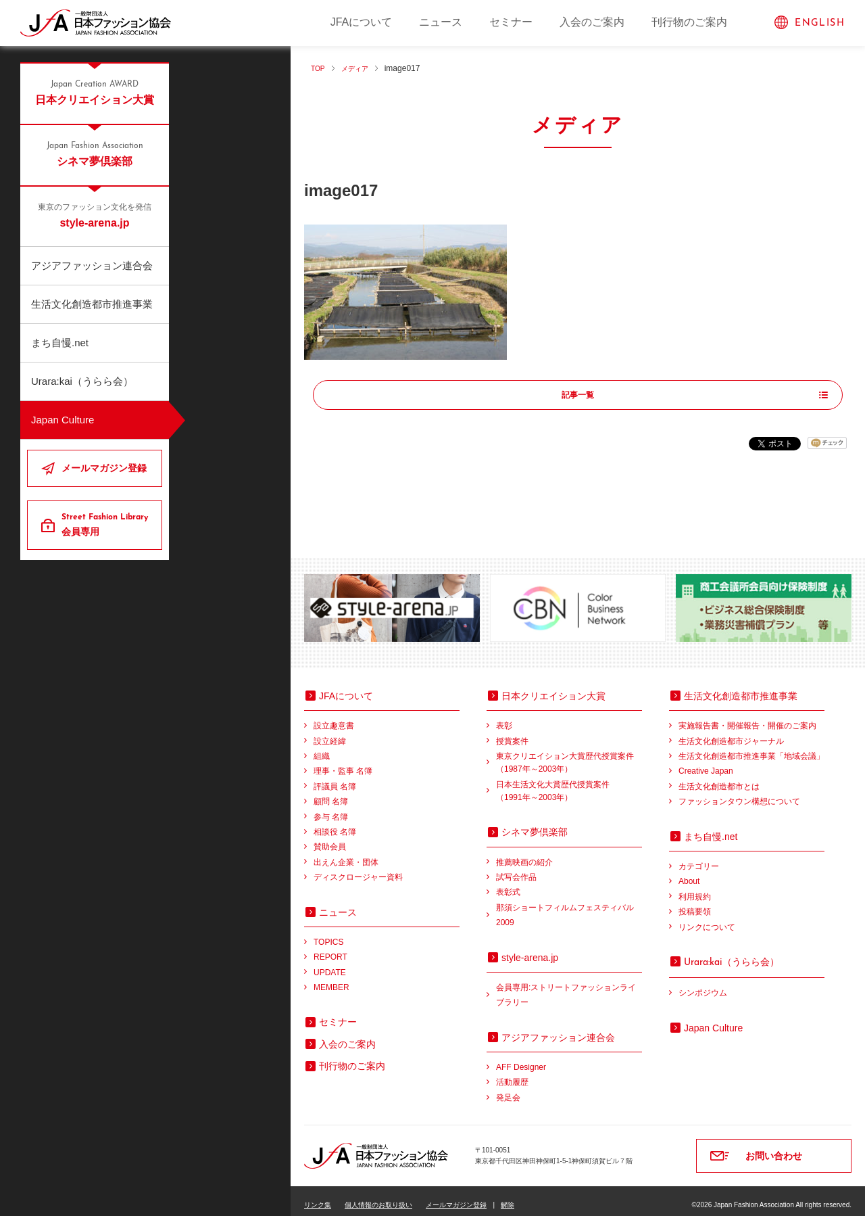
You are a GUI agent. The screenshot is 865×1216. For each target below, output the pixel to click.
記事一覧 (578, 395)
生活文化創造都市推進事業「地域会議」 (751, 748)
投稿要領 (694, 903)
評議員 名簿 (335, 778)
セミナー (511, 22)
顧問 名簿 (331, 793)
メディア (360, 68)
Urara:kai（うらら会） (82, 381)
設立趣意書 (334, 717)
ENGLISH (820, 23)
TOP (319, 68)
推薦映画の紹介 (524, 853)
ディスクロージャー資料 (358, 869)
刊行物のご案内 (689, 22)
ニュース (440, 22)
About (688, 873)
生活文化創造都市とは (719, 778)
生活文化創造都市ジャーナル (731, 732)
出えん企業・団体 (346, 853)
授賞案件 (512, 732)
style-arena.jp (94, 215)
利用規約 (694, 888)
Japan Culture (62, 419)
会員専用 (106, 524)
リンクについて (706, 918)
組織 (322, 748)
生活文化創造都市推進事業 (92, 304)
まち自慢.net (60, 342)
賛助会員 (330, 838)
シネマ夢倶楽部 (94, 153)
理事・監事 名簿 (343, 763)
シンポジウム (702, 984)
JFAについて (361, 22)
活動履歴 (512, 1074)
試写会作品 (516, 869)
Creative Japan (705, 763)
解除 (507, 1196)
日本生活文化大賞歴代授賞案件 (569, 783)
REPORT (330, 949)
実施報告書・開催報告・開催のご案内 (747, 717)
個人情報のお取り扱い (378, 1196)
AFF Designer (521, 1059)
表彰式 (508, 884)
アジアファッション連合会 (92, 265)
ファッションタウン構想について (739, 793)
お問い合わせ (773, 1147)
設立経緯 (330, 732)
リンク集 (317, 1196)
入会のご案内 (592, 22)
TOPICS (328, 934)
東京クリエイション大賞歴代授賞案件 (569, 755)
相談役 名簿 (335, 823)
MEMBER (331, 979)
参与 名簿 (331, 808)
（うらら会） (731, 953)
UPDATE (330, 963)
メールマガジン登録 (104, 468)
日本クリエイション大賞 (94, 92)
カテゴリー (698, 858)
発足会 (508, 1089)
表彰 (504, 717)
